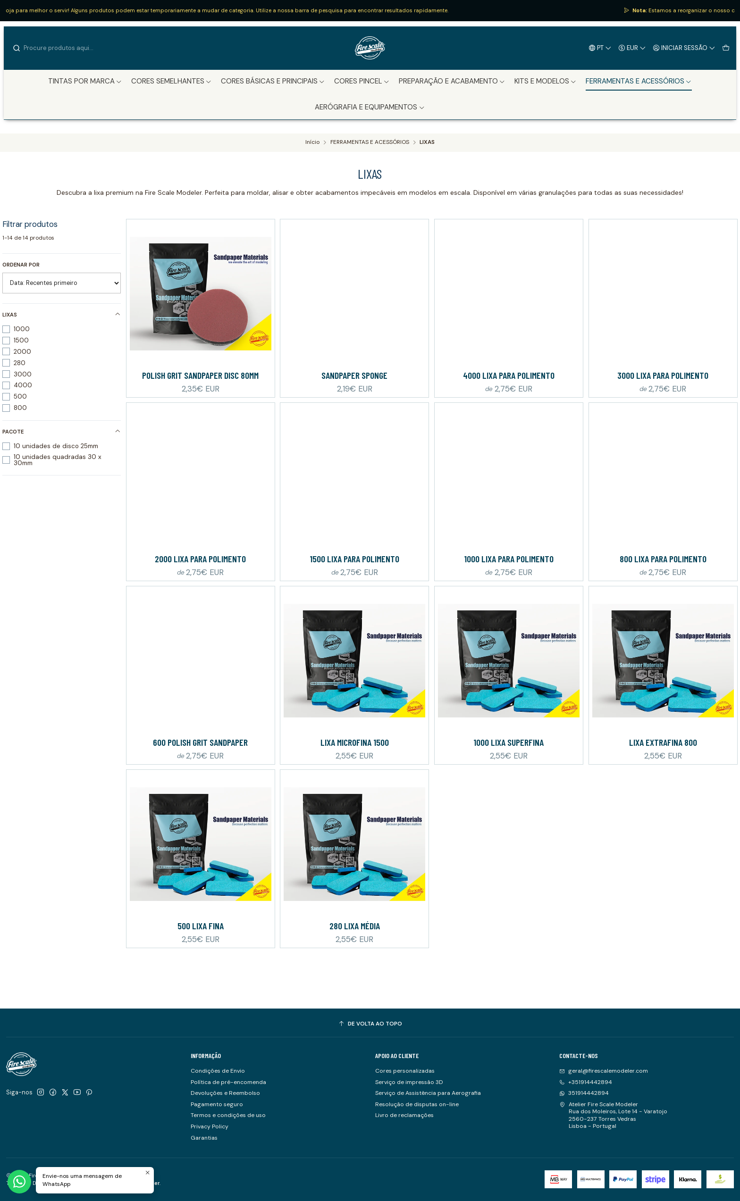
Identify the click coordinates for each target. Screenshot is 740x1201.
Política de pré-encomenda (228, 1082)
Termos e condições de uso (228, 1115)
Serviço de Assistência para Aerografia (428, 1093)
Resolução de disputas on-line (417, 1104)
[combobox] (60, 48)
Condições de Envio (218, 1071)
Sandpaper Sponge (354, 375)
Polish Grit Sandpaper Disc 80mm (200, 375)
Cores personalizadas (405, 1071)
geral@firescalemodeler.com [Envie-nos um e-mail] (603, 1071)
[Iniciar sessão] (684, 48)
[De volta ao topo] (370, 1024)
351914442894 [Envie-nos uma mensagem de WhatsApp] (584, 1093)
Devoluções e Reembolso (225, 1093)
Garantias (204, 1138)
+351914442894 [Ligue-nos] (585, 1082)
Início (312, 142)
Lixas (61, 314)
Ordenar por (21, 264)
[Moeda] (632, 48)
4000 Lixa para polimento (509, 375)
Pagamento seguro (217, 1104)
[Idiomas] (600, 48)
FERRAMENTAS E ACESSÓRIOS (369, 142)
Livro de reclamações (404, 1115)
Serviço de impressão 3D (409, 1082)
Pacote (61, 431)
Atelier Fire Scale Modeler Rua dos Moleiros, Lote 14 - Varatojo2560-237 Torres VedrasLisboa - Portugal (613, 1115)
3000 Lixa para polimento (662, 375)
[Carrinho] (725, 48)
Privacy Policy (209, 1126)
